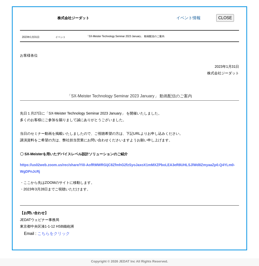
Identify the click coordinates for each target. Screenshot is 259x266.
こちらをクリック (53, 233)
